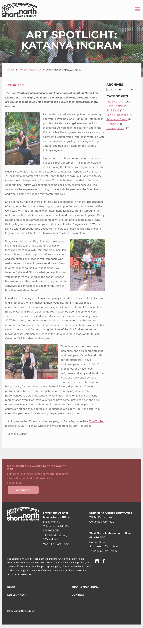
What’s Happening (85, 587)
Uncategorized (115, 128)
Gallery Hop (16, 595)
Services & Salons (117, 119)
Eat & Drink (113, 110)
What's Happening (30, 70)
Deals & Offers (114, 106)
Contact (78, 595)
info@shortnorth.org (55, 535)
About (12, 587)
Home (10, 70)
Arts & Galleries (115, 101)
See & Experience (117, 115)
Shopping (112, 124)
